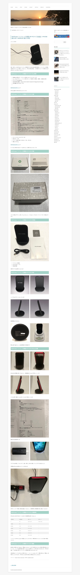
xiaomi (56, 129)
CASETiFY (56, 112)
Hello (16, 7)
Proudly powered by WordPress (16, 569)
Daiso (56, 90)
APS (55, 102)
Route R (56, 121)
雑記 (55, 142)
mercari (42, 7)
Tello (56, 108)
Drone (25, 7)
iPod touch (57, 99)
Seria (56, 92)
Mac (55, 101)
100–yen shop (56, 89)
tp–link (56, 126)
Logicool (56, 118)
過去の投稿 (13, 565)
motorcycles (56, 134)
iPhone (19, 557)
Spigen (56, 124)
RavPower (22, 557)
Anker (56, 111)
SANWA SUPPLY (58, 123)
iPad (55, 96)
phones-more (56, 137)
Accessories (57, 105)
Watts (56, 93)
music (55, 136)
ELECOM (56, 115)
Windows (56, 139)
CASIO (56, 114)
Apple (21, 7)
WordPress (48, 7)
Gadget (30, 7)
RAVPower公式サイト (15, 87)
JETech (56, 117)
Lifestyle (36, 7)
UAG (55, 127)
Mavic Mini (57, 107)
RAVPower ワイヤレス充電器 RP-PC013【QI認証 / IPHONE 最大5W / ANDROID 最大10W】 (29, 37)
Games (55, 130)
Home (12, 7)
